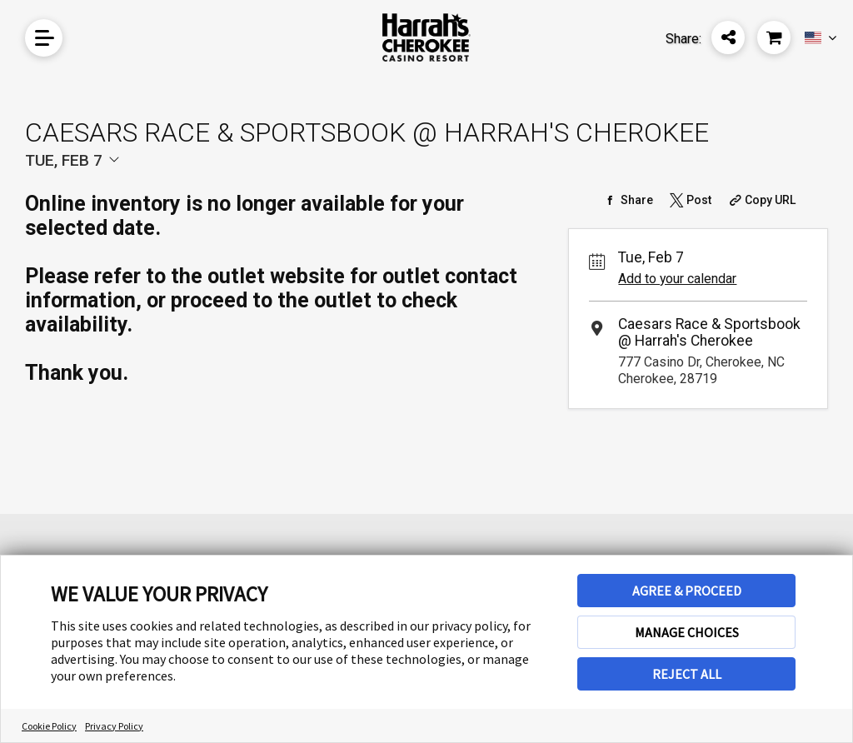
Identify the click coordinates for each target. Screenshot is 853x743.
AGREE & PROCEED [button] (686, 590)
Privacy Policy (114, 726)
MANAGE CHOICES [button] (687, 632)
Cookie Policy (49, 726)
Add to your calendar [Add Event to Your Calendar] (677, 279)
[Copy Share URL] (761, 200)
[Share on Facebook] (627, 200)
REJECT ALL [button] (686, 674)
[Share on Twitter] (688, 200)
